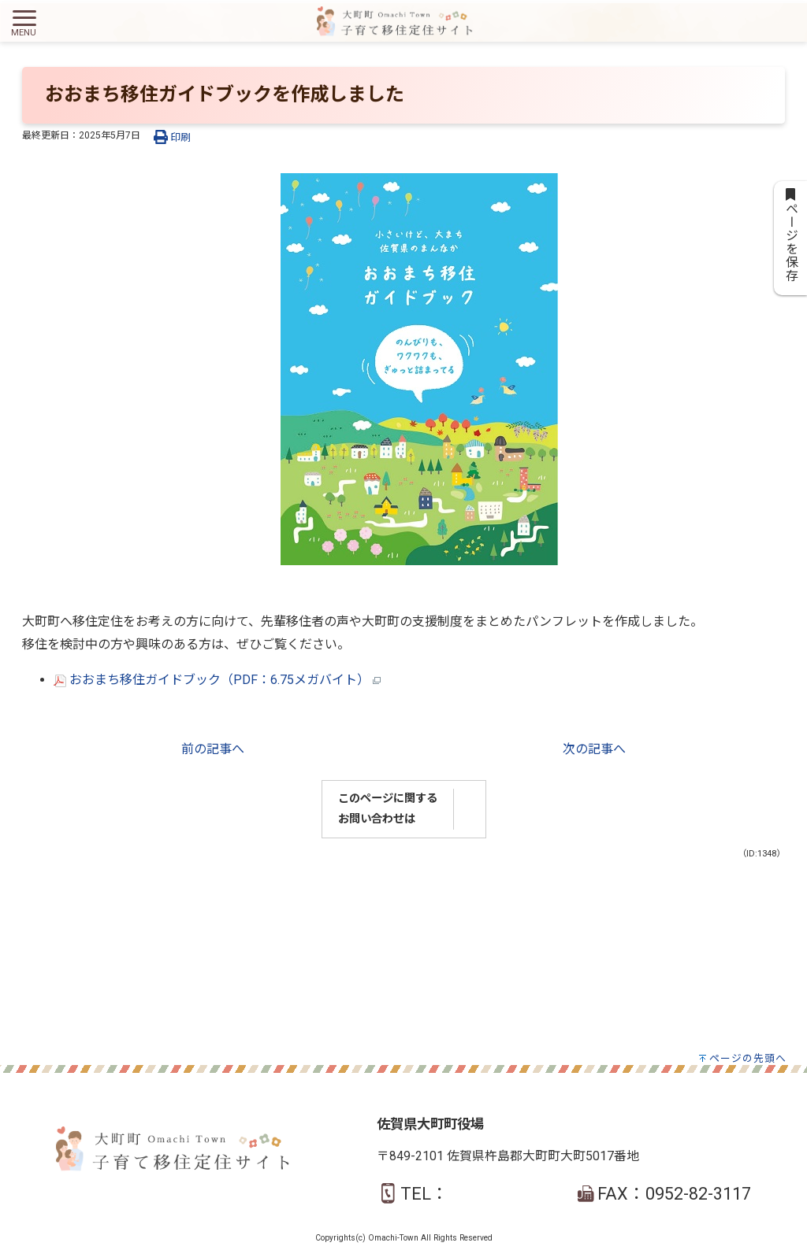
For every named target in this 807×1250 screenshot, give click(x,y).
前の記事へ (212, 748)
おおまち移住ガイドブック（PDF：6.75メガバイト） (217, 679)
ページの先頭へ (748, 1058)
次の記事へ (594, 748)
